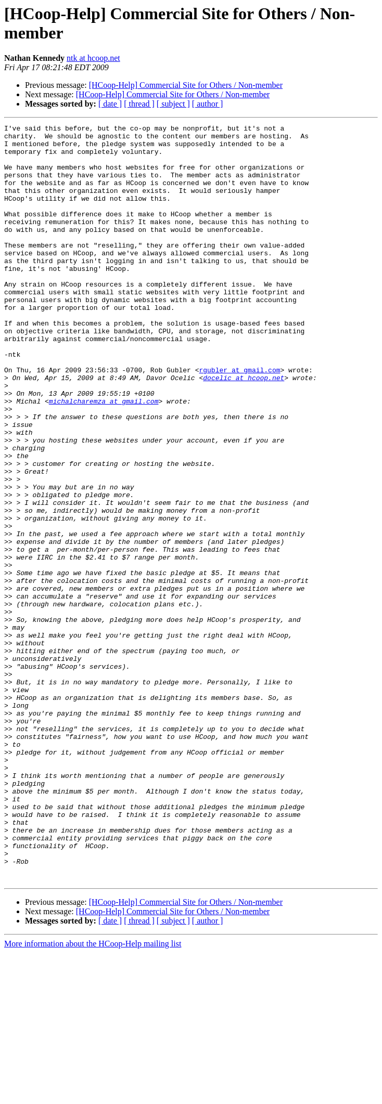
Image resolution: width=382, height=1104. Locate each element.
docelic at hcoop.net (243, 429)
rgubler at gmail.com (239, 419)
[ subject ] (173, 103)
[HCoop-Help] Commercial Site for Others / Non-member (186, 85)
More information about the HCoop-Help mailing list (92, 1094)
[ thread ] (139, 103)
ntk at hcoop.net (93, 58)
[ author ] (207, 103)
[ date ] (110, 103)
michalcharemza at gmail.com (104, 457)
